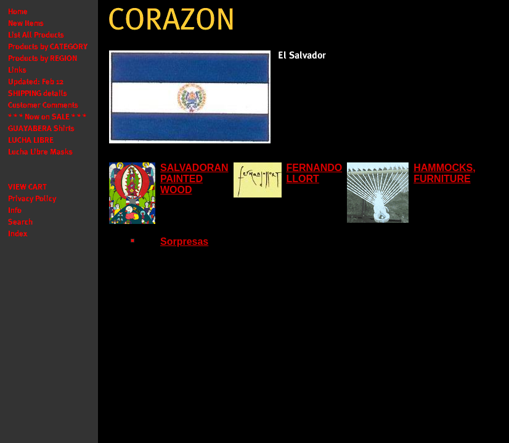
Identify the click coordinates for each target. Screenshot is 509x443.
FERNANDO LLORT (315, 173)
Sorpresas (184, 241)
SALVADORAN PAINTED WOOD (194, 178)
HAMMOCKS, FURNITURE (444, 173)
